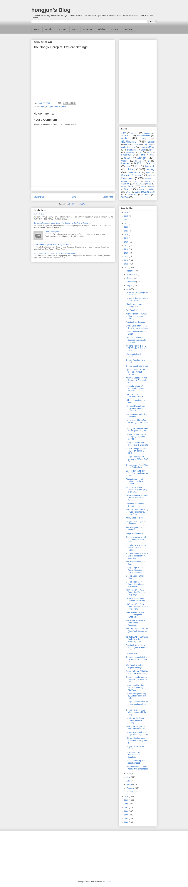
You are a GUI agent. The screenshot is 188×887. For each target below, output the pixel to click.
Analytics (147, 133)
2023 (126, 223)
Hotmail (138, 161)
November (131, 274)
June (128, 773)
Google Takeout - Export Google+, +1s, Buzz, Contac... (136, 436)
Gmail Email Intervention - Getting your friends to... (137, 327)
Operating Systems (131, 175)
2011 (126, 268)
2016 (126, 249)
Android (125, 135)
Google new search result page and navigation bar (137, 733)
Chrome (147, 144)
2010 (126, 796)
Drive (140, 152)
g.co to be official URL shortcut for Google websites (135, 388)
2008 (126, 804)
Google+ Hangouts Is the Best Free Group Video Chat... (136, 659)
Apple (75, 29)
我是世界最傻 (38, 214)
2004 (126, 818)
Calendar (136, 145)
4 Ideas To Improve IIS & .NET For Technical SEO (136, 450)
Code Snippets (128, 147)
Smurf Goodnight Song (53, 232)
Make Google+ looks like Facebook (136, 415)
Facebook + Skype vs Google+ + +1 (135, 505)
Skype (148, 184)
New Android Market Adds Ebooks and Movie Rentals (137, 497)
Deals (143, 150)
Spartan (143, 186)
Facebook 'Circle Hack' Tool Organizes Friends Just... (136, 647)
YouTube (125, 197)
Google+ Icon (131, 653)
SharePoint (139, 184)
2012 (126, 264)
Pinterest (148, 178)
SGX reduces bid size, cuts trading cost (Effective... (135, 614)
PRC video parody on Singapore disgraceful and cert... (136, 340)
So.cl (123, 186)
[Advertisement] (138, 81)
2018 (126, 242)
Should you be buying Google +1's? (135, 305)
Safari (136, 181)
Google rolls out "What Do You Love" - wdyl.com (137, 672)
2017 (126, 245)
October (130, 278)
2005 (126, 815)
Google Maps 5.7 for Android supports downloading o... (134, 570)
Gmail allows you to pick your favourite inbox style (136, 539)
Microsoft (87, 29)
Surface (152, 186)
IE (148, 161)
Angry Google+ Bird (134, 518)
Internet (57, 107)
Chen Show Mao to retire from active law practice (137, 767)
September (131, 282)
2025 (126, 216)
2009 (126, 800)
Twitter (152, 189)
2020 (126, 234)
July (128, 289)
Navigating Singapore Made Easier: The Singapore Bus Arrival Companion (62, 223)
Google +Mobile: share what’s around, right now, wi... (135, 687)
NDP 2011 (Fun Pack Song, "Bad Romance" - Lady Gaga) (137, 606)
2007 (126, 807)
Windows (132, 194)
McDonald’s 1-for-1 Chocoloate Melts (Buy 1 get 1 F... (136, 489)
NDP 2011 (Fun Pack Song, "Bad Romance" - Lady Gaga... (137, 592)
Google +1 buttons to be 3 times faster (137, 299)
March (129, 784)
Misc (131, 169)
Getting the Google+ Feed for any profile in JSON (137, 429)
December (131, 271)
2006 (126, 811)
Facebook (62, 29)
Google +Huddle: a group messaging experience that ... (136, 679)
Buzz (127, 145)
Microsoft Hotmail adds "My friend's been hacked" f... (135, 408)
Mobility (101, 29)
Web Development (145, 192)
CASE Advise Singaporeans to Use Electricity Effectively (55, 253)
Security (114, 29)
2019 (126, 238)
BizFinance (128, 141)
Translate (140, 189)
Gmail (127, 158)
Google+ (49, 107)
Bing (144, 138)
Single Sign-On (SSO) (135, 533)
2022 (126, 227)
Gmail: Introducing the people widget (135, 762)
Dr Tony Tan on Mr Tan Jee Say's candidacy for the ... (137, 473)
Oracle (150, 175)
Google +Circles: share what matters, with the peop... (136, 712)
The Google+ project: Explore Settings (135, 666)
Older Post (108, 197)
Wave (128, 192)
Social (63, 107)
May (128, 777)
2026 (126, 212)
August (129, 285)
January (130, 792)
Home (37, 29)
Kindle (152, 163)
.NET (123, 133)
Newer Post (38, 197)
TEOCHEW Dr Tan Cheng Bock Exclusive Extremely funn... (137, 639)
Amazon (134, 133)
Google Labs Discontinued (137, 366)
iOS (139, 163)
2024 (126, 220)
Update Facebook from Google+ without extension (135, 372)
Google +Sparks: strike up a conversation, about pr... (137, 704)
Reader (124, 181)
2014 (126, 256)
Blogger (151, 142)
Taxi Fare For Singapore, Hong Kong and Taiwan (52, 244)
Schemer (148, 181)
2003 (126, 822)
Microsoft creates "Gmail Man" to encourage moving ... (136, 316)
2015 (126, 253)
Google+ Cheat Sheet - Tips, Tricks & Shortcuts (137, 444)
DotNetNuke (130, 152)
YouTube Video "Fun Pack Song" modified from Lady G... (137, 555)
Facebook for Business (135, 322)
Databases (128, 29)
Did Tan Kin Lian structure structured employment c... (137, 740)
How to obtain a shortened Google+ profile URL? (137, 599)
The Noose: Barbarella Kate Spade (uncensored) (135, 622)
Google (48, 29)
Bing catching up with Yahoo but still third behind (135, 481)
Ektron (149, 152)
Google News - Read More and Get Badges (137, 466)
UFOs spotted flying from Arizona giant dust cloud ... (137, 422)
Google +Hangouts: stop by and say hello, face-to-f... (136, 695)
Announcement (143, 136)
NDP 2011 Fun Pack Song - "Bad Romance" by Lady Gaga (137, 512)
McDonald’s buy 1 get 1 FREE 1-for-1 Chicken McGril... (136, 348)
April (128, 781)
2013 (126, 260)
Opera (148, 173)
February (130, 788)
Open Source (134, 172)
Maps (137, 166)
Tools (126, 189)
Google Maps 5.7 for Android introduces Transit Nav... (135, 584)
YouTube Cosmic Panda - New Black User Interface (136, 547)
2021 (126, 231)
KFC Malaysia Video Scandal (134, 528)
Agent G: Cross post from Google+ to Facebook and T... (136, 380)
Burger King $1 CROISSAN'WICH (134, 395)
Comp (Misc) (148, 147)
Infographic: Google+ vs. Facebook (136, 523)
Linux (128, 166)
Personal (127, 178)
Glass (152, 155)
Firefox (142, 155)
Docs (152, 150)
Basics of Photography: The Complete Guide (135, 727)
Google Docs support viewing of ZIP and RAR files (137, 459)
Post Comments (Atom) (78, 204)
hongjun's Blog (50, 10)
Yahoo (147, 195)
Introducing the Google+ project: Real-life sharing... (136, 720)
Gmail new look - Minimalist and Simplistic (133, 754)
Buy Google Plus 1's (134, 310)
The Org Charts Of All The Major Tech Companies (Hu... (137, 631)
